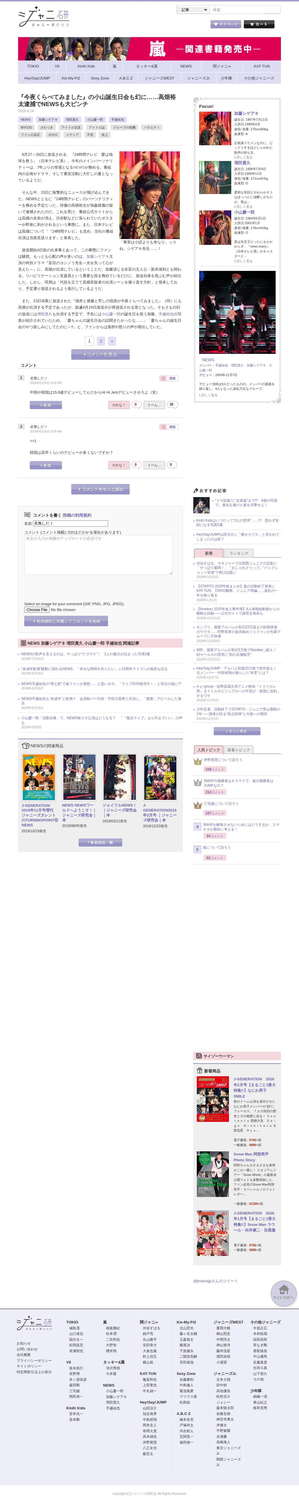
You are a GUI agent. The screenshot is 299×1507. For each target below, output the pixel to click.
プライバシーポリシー (34, 1361)
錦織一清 (260, 1397)
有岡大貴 (150, 1432)
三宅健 (74, 1392)
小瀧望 (221, 1363)
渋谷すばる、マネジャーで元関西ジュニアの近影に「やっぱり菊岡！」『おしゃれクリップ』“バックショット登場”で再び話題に (237, 568)
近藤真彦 (260, 1363)
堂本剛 (74, 1420)
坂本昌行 (76, 1369)
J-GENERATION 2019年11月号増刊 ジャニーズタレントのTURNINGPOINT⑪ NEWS (40, 816)
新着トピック (238, 750)
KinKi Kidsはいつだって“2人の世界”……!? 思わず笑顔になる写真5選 (237, 523)
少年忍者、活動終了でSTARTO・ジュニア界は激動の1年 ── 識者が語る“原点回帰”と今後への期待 (238, 712)
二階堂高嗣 (188, 1357)
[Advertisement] (237, 447)
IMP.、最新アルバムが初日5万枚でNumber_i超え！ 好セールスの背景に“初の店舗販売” (238, 652)
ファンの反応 (30, 135)
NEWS (25, 120)
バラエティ (152, 128)
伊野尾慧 (150, 1443)
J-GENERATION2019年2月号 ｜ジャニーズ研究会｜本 (160, 813)
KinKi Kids (76, 1408)
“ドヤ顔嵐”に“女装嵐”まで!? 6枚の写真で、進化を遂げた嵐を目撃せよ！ (246, 503)
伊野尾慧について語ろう (217, 762)
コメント (31, 533)
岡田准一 (76, 1397)
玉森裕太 (187, 1340)
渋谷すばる (151, 1329)
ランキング (239, 554)
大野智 (111, 1346)
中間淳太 (223, 1340)
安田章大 (150, 1346)
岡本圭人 (150, 1426)
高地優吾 (223, 1392)
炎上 (105, 135)
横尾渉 (185, 1346)
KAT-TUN (148, 1374)
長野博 (74, 1374)
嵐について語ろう (212, 850)
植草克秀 (260, 1408)
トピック (158, 26)
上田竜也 (150, 1386)
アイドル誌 (97, 128)
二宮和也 (113, 1340)
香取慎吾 (260, 1351)
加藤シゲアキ (48, 120)
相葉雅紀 (113, 1329)
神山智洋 (223, 1346)
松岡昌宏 (76, 1346)
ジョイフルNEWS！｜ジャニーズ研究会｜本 (119, 811)
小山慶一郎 (95, 120)
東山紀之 (260, 1403)
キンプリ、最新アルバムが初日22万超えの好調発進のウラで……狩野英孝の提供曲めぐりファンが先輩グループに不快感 (239, 632)
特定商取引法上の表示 (34, 1373)
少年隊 (256, 1391)
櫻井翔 (111, 1351)
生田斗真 (260, 1368)
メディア (72, 135)
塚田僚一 (187, 1443)
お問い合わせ (27, 1350)
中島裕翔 (150, 1420)
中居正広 (260, 1329)
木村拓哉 (260, 1334)
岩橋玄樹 (223, 1414)
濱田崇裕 (223, 1357)
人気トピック (208, 750)
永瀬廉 (221, 1437)
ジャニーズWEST (228, 1323)
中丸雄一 (150, 1392)
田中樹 (221, 1386)
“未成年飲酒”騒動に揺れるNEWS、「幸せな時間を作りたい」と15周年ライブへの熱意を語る (94, 669)
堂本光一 (76, 1414)
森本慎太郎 (225, 1408)
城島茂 (74, 1329)
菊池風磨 (187, 1392)
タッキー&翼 (114, 1363)
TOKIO (72, 1323)
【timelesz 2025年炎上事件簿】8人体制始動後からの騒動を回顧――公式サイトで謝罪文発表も (238, 612)
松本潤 (111, 1334)
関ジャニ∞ (149, 1323)
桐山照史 (223, 1334)
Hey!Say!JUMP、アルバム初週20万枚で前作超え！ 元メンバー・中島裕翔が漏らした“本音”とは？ (238, 671)
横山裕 (148, 1363)
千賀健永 (187, 1351)
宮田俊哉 (187, 1363)
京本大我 (223, 1380)
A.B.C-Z (184, 1414)
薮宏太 (148, 1454)
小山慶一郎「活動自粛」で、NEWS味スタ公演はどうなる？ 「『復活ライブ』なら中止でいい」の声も (101, 721)
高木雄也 (150, 1437)
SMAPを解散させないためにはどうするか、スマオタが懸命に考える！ (236, 827)
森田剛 (74, 1386)
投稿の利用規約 (77, 515)
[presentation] (68, 584)
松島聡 (185, 1403)
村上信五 (150, 1357)
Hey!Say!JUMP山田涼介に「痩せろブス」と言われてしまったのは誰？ (237, 537)
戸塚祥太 (187, 1426)
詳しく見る (245, 158)
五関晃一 (187, 1437)
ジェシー (223, 1403)
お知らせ (24, 1344)
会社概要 (24, 1355)
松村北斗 (223, 1397)
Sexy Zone (186, 1374)
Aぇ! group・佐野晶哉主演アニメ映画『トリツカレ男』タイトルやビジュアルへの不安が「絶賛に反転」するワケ (239, 691)
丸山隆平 (150, 1340)
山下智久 (260, 1374)
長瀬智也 (76, 1351)
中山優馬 (260, 1357)
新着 (209, 554)
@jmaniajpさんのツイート (215, 1281)
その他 (258, 1380)
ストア (94, 26)
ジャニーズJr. (225, 1374)
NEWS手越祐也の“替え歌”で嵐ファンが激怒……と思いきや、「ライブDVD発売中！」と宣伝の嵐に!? (101, 684)
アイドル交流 (71, 128)
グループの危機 (124, 128)
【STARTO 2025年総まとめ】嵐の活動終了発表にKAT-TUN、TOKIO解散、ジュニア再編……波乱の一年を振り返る (237, 591)
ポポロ (53, 135)
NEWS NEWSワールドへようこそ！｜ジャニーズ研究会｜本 (79, 813)
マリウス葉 (188, 1397)
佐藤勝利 (187, 1380)
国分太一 (76, 1340)
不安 (90, 135)
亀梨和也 (150, 1380)
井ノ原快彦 (78, 1380)
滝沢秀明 (113, 1369)
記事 (126, 26)
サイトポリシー (29, 1367)
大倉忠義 (150, 1351)
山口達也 (76, 1334)
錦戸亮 (148, 1334)
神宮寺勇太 (225, 1420)
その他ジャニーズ (265, 1323)
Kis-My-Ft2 (186, 1323)
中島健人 (187, 1386)
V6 (68, 1363)
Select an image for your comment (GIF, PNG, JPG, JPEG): (74, 604)
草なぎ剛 (260, 1346)
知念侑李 (150, 1414)
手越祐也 (117, 120)
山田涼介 (150, 1409)
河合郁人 (187, 1432)
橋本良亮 (187, 1420)
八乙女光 (150, 1449)
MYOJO (26, 128)
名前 (28, 524)
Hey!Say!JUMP (153, 1403)
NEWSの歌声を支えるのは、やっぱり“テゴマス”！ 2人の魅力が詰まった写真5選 (85, 655)
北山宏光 (187, 1329)
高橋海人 (223, 1443)
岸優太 (221, 1426)
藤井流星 (223, 1351)
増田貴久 (72, 120)
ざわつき (46, 128)
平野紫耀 (223, 1431)
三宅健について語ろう (216, 805)
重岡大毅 (223, 1329)
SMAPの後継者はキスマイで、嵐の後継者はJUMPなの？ (233, 783)
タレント (190, 26)
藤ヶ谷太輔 (188, 1334)
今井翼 (111, 1374)
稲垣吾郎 (260, 1340)
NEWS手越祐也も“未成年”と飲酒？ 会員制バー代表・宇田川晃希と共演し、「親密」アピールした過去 (101, 701)
